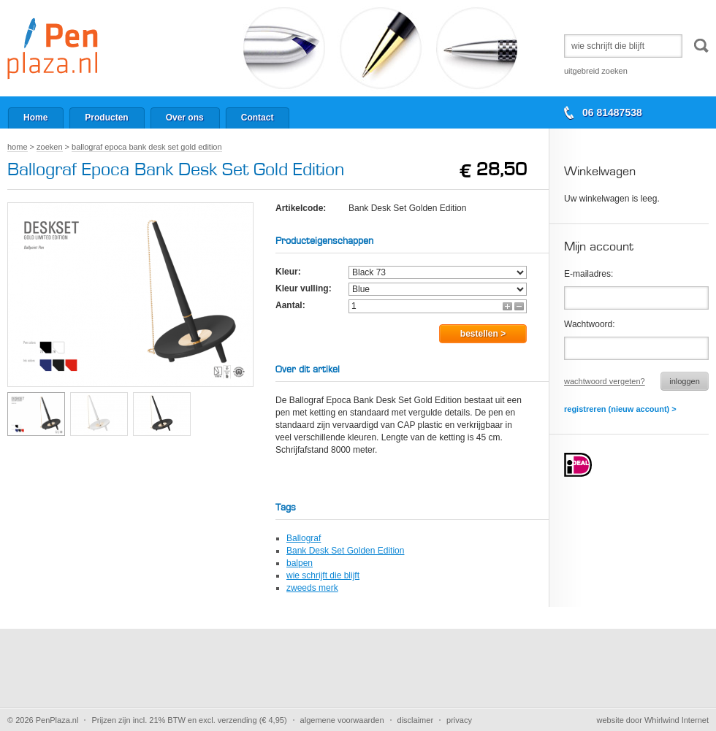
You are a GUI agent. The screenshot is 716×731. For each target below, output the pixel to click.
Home (17, 146)
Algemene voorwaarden (342, 720)
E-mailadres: (588, 274)
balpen (299, 563)
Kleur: (288, 272)
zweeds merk (312, 588)
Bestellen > (483, 334)
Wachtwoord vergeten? (604, 381)
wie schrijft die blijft (322, 575)
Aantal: (290, 305)
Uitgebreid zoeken (596, 70)
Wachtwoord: (589, 324)
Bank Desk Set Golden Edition (345, 551)
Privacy (459, 720)
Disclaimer (415, 720)
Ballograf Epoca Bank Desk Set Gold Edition (146, 146)
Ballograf (303, 538)
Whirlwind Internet (676, 720)
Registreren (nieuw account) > (620, 409)
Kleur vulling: (303, 288)
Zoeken (49, 146)
